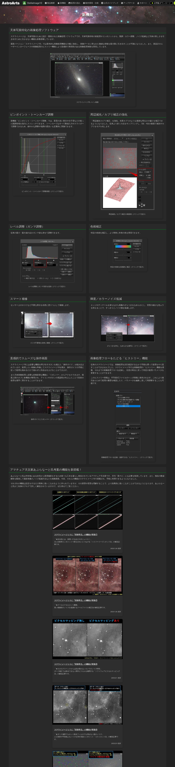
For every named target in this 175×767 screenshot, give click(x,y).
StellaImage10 (32, 3)
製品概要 (50, 3)
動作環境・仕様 (91, 3)
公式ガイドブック (109, 3)
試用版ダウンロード (161, 3)
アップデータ (128, 3)
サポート (142, 3)
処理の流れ (74, 3)
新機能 (62, 3)
